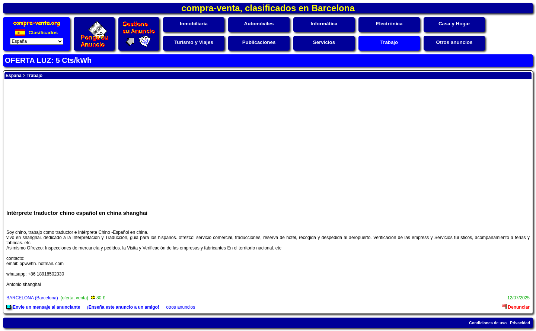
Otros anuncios (454, 42)
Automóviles (259, 23)
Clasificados (36, 32)
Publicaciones (259, 42)
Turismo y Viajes (193, 42)
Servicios (324, 42)
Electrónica (389, 23)
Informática (324, 23)
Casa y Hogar (454, 23)
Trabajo (389, 42)
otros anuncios (180, 307)
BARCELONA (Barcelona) (32, 297)
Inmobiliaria (194, 23)
